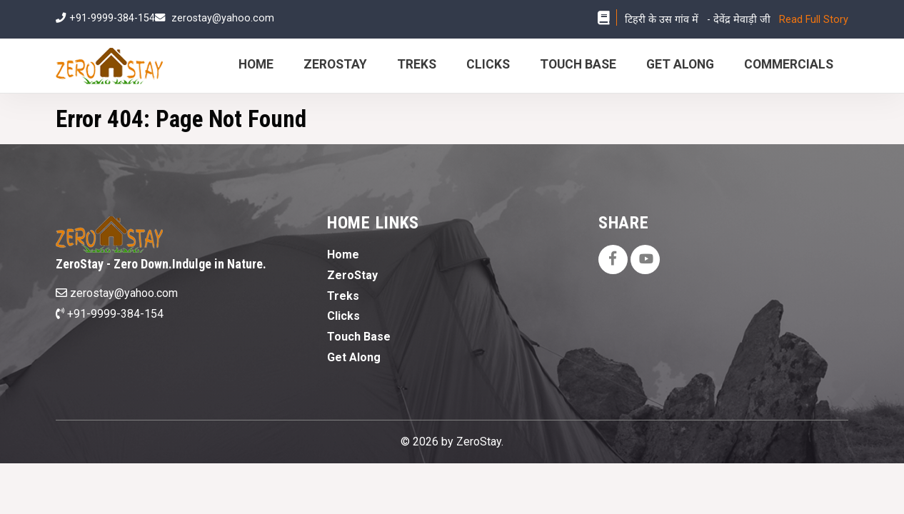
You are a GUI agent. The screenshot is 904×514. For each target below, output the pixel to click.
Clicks (488, 64)
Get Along (680, 64)
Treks (416, 64)
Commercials (788, 64)
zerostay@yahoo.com (222, 18)
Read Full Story (813, 20)
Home (255, 64)
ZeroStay (335, 64)
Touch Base (578, 64)
